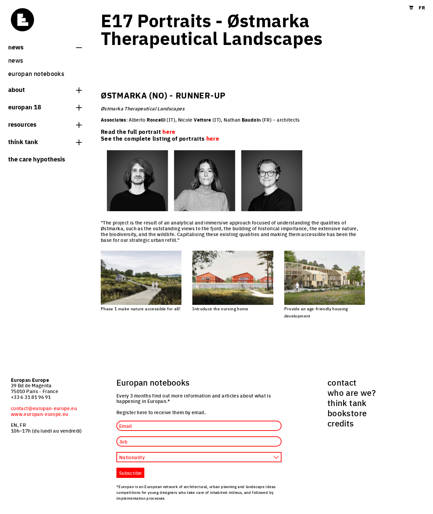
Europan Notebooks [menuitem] (36, 73)
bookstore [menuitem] (347, 413)
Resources (45, 124)
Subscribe (130, 472)
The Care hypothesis (36, 158)
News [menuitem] (15, 60)
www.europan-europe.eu (39, 413)
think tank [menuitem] (347, 402)
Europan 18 (45, 106)
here (212, 138)
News (45, 46)
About (45, 89)
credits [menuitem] (340, 423)
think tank (45, 141)
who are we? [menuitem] (351, 392)
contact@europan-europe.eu (44, 408)
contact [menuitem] (342, 382)
